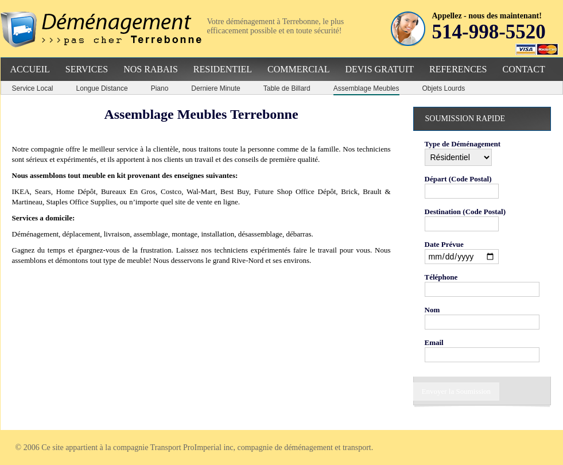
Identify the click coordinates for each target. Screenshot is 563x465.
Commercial (298, 69)
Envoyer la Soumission (456, 391)
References (458, 69)
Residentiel (222, 69)
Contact (523, 69)
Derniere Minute (215, 88)
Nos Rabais (150, 69)
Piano (160, 88)
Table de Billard (286, 88)
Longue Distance (102, 88)
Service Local (32, 88)
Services (86, 69)
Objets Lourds (443, 88)
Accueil (30, 69)
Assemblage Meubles (366, 88)
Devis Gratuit (379, 69)
